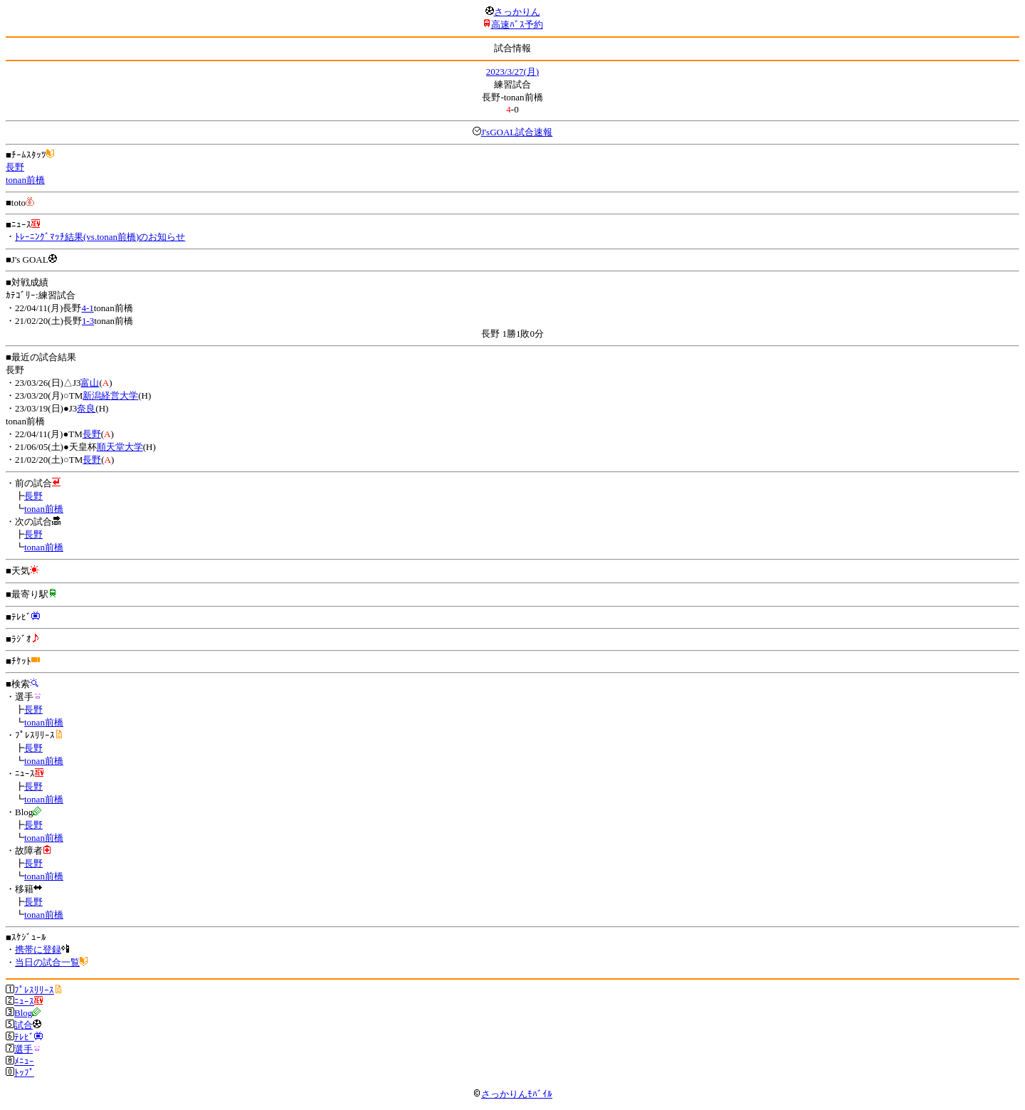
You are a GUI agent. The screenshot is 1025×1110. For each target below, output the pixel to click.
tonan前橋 (25, 179)
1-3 (88, 320)
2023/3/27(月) (512, 71)
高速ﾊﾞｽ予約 (517, 24)
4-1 (87, 308)
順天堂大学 (120, 446)
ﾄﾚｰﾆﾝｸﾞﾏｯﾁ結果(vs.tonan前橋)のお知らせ (100, 236)
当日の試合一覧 (47, 962)
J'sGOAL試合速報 (517, 132)
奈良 (86, 408)
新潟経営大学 (110, 395)
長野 (15, 167)
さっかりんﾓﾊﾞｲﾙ (512, 1094)
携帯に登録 (38, 949)
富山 (89, 382)
